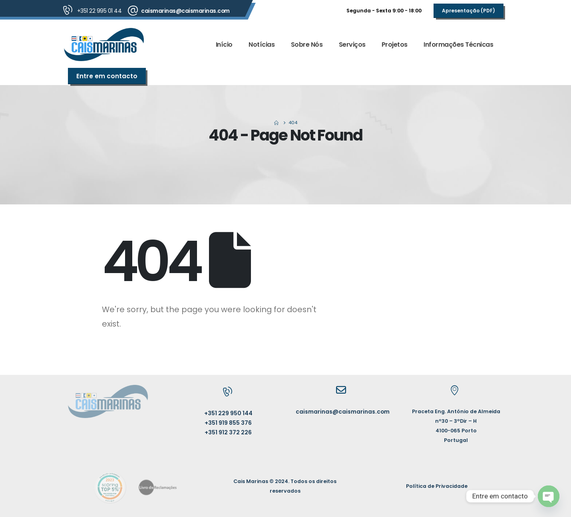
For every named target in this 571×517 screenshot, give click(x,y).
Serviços (352, 44)
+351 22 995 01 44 (99, 11)
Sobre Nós (307, 44)
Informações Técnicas (458, 44)
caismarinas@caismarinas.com (185, 11)
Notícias (262, 44)
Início (224, 44)
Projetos (395, 44)
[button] (468, 11)
